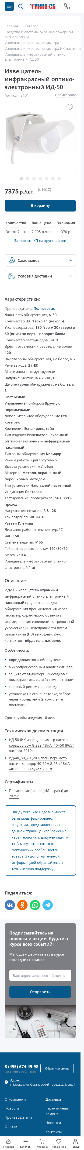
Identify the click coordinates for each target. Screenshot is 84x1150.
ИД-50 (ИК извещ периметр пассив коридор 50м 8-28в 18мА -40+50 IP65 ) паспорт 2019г (41, 745)
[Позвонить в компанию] (67, 6)
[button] (20, 6)
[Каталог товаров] (9, 6)
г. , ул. (42, 1082)
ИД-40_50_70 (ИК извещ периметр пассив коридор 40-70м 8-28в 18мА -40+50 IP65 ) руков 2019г (39, 763)
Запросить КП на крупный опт (40, 240)
